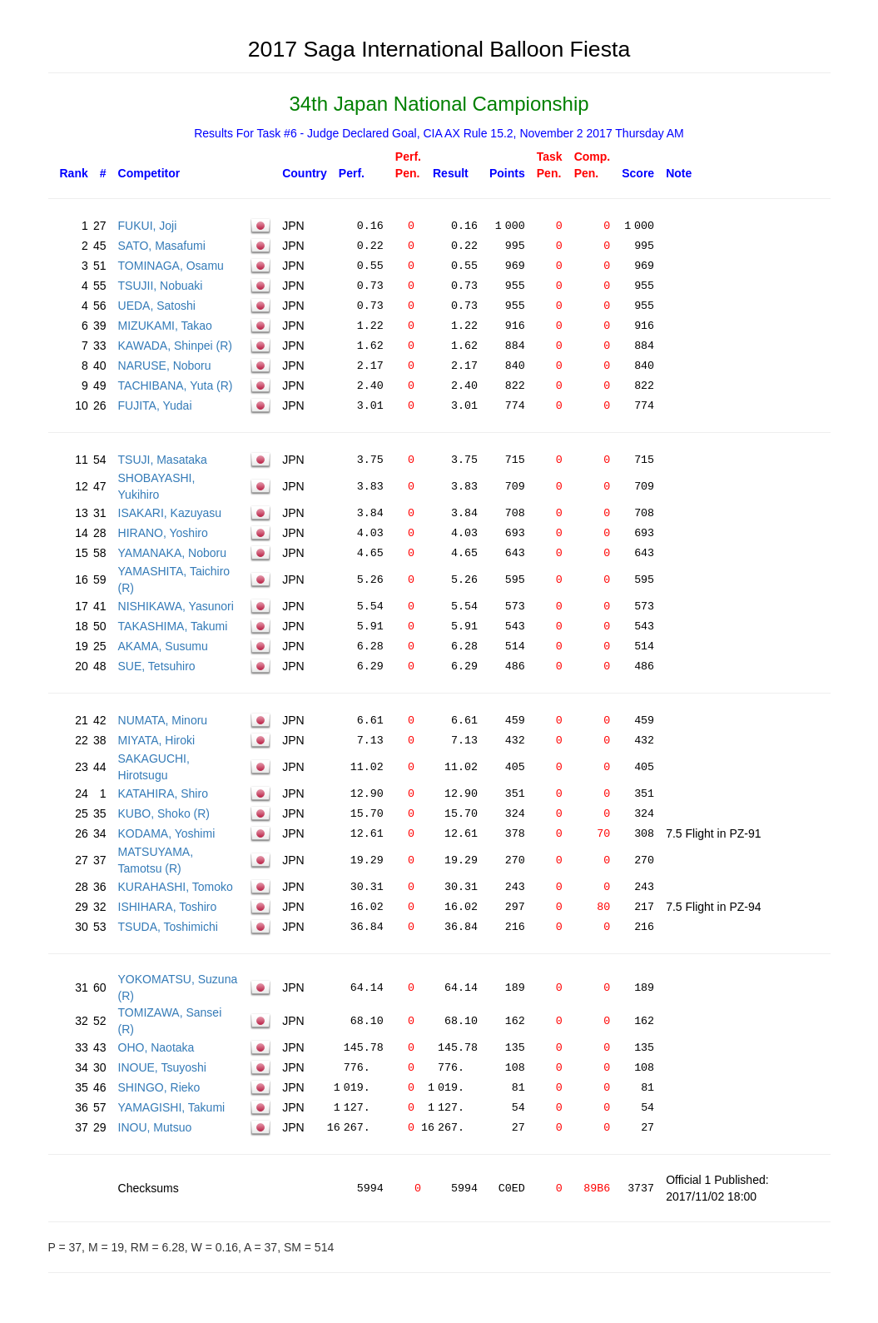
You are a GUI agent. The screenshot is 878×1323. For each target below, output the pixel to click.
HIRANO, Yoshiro (163, 533)
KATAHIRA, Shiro (163, 793)
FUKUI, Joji (147, 225)
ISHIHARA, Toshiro (167, 906)
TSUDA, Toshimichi (168, 926)
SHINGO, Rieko (159, 1087)
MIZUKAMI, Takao (165, 325)
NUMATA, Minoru (163, 720)
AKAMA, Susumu (163, 646)
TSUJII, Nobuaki (160, 285)
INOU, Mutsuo (155, 1127)
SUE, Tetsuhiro (157, 666)
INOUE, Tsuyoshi (162, 1067)
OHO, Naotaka (156, 1047)
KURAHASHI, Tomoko (175, 886)
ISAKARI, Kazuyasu (170, 513)
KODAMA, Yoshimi (167, 833)
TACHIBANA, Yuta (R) (175, 385)
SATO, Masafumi (162, 245)
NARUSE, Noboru (164, 365)
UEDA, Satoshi (157, 305)
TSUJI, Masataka (162, 459)
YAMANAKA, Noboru (172, 553)
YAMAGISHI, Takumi (172, 1107)
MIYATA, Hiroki (157, 740)
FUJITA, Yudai (155, 405)
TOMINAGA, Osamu (171, 265)
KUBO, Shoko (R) (164, 813)
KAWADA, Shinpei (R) (175, 345)
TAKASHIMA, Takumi (173, 626)
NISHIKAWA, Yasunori (176, 606)
